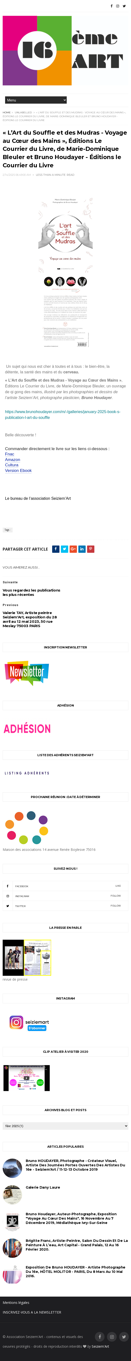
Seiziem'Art (100, 1346)
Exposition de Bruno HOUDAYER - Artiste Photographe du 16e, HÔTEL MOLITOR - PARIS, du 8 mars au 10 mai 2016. (76, 1271)
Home (7, 112)
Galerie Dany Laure (43, 1187)
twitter (62, 906)
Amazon (12, 459)
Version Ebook (18, 470)
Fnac (9, 454)
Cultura (11, 465)
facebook (62, 886)
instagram (62, 896)
